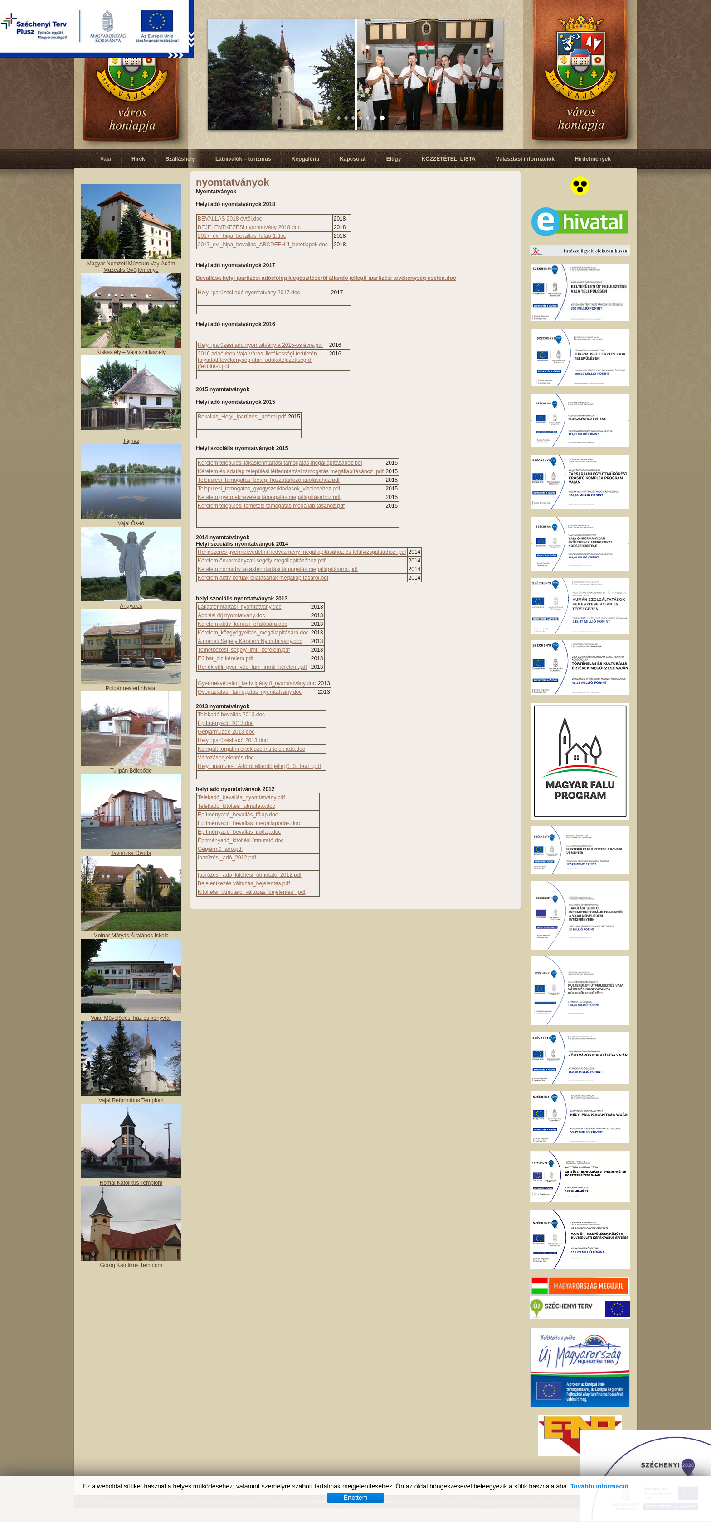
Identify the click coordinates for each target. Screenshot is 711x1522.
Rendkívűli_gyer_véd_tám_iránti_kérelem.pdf (252, 667)
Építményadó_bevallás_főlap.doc (238, 814)
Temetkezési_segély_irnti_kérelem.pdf (244, 650)
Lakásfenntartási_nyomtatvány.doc (240, 607)
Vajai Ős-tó (131, 523)
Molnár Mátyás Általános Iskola (131, 935)
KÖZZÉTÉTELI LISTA (448, 159)
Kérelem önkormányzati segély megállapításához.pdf (261, 560)
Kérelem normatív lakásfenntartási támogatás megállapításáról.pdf (278, 569)
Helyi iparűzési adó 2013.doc (233, 740)
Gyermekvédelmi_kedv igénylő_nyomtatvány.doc (257, 683)
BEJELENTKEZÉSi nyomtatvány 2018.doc (249, 227)
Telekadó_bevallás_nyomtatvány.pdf (241, 797)
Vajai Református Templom (131, 1100)
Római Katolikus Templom (131, 1183)
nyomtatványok (232, 182)
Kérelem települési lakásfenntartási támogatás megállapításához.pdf (280, 463)
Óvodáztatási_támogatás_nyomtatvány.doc (250, 692)
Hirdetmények (593, 159)
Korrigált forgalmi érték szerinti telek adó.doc (251, 749)
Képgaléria (305, 159)
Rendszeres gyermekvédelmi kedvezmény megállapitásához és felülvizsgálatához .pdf (302, 552)
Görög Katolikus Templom (131, 1265)
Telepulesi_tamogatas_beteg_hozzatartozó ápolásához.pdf (269, 480)
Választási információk (525, 159)
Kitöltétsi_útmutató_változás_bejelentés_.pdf (252, 892)
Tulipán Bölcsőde (131, 771)
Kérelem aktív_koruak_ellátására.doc (242, 624)
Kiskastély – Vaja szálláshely (131, 352)
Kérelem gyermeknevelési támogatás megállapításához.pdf (269, 497)
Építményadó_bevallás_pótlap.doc (239, 832)
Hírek (138, 159)
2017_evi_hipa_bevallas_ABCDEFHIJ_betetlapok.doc (263, 244)
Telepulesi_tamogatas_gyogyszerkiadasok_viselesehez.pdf (269, 488)
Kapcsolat (352, 159)
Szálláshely (180, 159)
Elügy (393, 159)
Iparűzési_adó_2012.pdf (227, 858)
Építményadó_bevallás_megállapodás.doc (249, 823)
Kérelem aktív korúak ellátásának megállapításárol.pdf (263, 578)
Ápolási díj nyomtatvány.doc (231, 615)
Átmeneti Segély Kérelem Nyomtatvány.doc (250, 641)
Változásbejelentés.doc (225, 757)
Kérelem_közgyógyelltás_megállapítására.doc (253, 632)
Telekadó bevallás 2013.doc (231, 714)
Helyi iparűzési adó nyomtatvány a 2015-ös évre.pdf (260, 345)
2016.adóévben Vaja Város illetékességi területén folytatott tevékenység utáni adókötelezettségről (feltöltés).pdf (257, 360)
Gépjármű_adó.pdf (220, 849)
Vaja (105, 159)
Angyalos (131, 606)
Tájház (131, 441)
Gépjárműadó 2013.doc (226, 732)
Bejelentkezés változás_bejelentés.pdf (244, 883)
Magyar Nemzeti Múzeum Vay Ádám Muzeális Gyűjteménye (131, 266)
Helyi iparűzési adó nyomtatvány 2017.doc (249, 292)
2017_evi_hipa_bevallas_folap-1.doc (242, 236)
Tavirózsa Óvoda (131, 853)
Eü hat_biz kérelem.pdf (225, 658)
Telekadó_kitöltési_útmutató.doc (236, 806)
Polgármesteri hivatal (131, 688)
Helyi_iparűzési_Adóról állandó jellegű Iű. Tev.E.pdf (259, 766)
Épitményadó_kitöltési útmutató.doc (240, 840)
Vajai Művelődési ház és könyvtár (131, 1018)
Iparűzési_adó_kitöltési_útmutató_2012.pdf (250, 875)
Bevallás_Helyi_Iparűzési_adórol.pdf (242, 416)
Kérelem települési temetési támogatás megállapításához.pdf (271, 506)
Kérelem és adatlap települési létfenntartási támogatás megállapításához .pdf (291, 471)
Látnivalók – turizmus (243, 159)
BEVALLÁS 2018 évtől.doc (230, 219)
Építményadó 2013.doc (225, 723)
